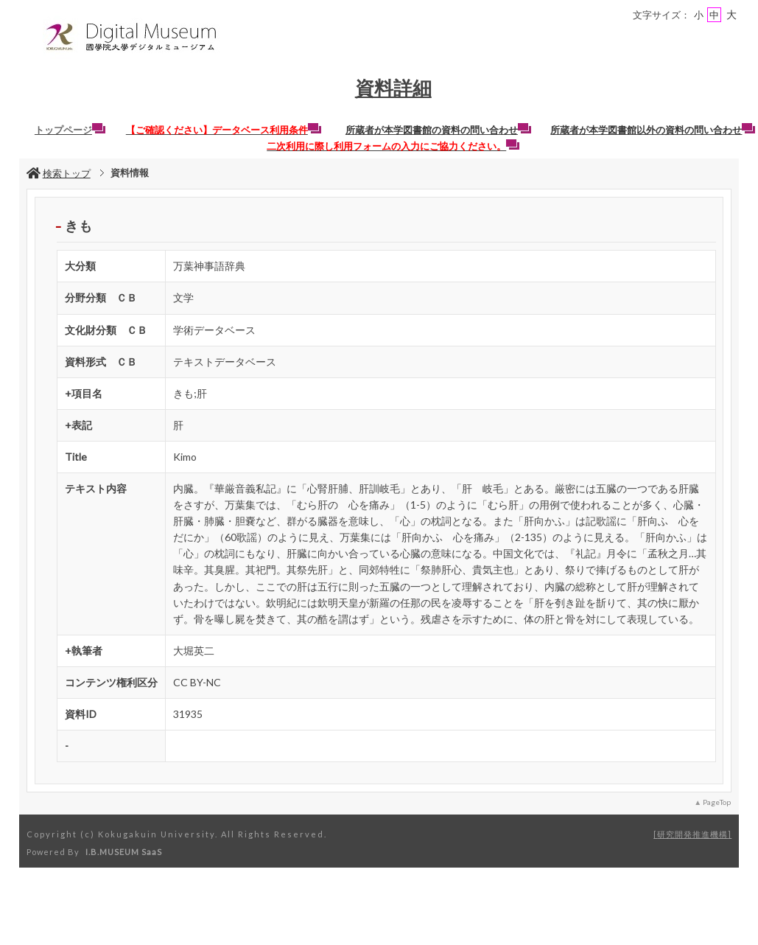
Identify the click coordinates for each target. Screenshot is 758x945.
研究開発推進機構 (692, 834)
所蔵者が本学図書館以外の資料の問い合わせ (652, 130)
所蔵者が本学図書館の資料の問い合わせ (438, 130)
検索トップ (59, 173)
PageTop (717, 802)
